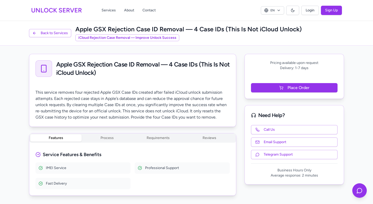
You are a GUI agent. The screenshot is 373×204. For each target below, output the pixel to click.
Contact (149, 10)
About (129, 10)
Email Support (270, 142)
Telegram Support (274, 154)
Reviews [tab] (209, 138)
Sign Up (331, 10)
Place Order (294, 87)
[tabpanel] (132, 170)
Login (310, 10)
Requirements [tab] (158, 138)
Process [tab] (107, 138)
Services (109, 10)
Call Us (265, 129)
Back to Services (50, 33)
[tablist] (132, 138)
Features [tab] (56, 138)
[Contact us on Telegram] (359, 190)
